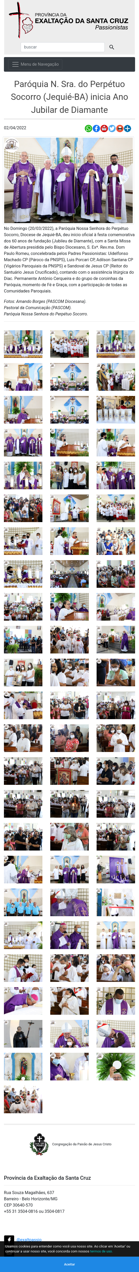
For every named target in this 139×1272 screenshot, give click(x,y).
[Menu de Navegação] (35, 64)
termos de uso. (101, 1251)
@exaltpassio (29, 1239)
